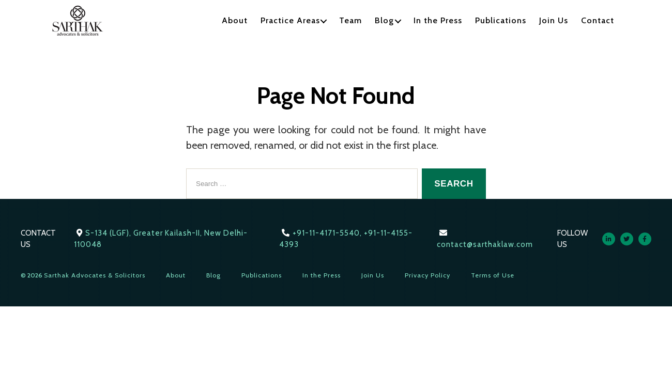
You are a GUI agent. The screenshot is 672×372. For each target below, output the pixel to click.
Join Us (553, 20)
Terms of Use (492, 275)
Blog (384, 20)
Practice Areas (290, 20)
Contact (597, 20)
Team (350, 20)
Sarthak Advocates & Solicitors (94, 275)
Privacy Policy (427, 275)
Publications (500, 20)
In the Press (438, 20)
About (235, 20)
